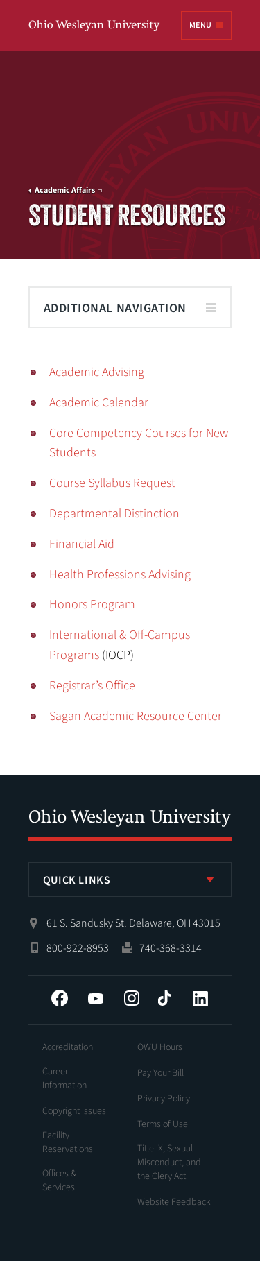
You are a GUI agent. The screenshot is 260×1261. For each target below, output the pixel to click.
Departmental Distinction (114, 513)
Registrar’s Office (92, 685)
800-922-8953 (77, 948)
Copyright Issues (74, 1111)
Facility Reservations (67, 1142)
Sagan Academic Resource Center (135, 716)
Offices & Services (59, 1180)
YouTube (95, 998)
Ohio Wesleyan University (95, 26)
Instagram (131, 998)
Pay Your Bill (160, 1073)
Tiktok (164, 998)
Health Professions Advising (120, 574)
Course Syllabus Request (112, 483)
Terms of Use (162, 1124)
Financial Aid (81, 544)
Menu (200, 25)
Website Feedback (174, 1202)
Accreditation (67, 1047)
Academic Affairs (65, 190)
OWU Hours (159, 1047)
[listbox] (130, 879)
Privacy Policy (163, 1099)
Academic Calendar (98, 402)
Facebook (59, 998)
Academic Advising (96, 372)
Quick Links (77, 880)
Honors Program (92, 604)
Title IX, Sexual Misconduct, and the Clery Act (169, 1162)
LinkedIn (200, 998)
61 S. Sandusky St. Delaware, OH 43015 (133, 923)
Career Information (64, 1078)
